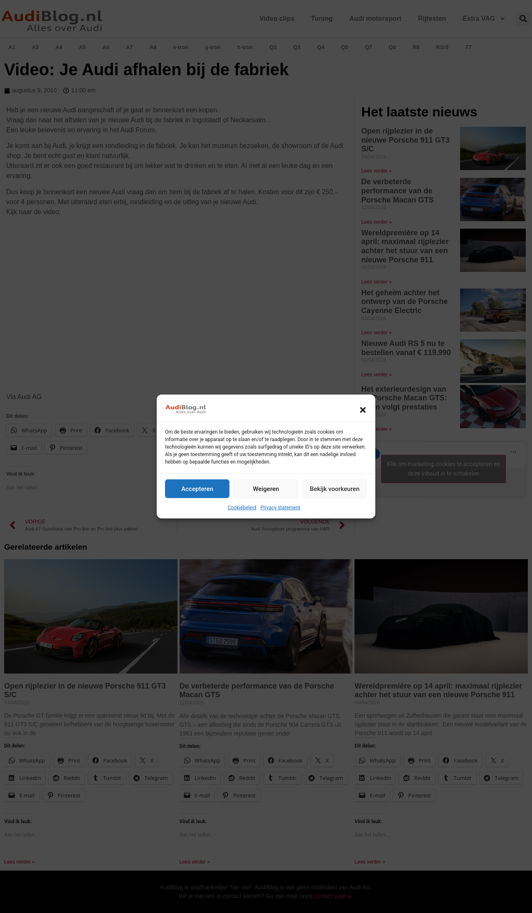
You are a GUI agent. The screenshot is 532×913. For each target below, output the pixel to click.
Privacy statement (280, 508)
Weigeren (266, 489)
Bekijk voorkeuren (335, 489)
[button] (363, 410)
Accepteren (197, 489)
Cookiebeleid (241, 508)
